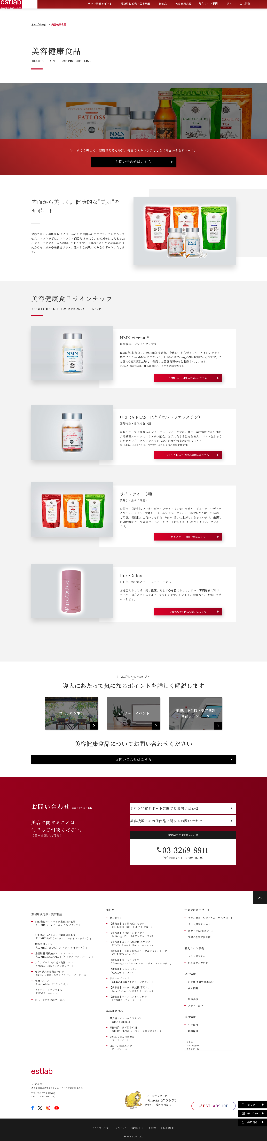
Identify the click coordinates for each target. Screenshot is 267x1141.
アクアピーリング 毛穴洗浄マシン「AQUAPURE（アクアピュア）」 (54, 995)
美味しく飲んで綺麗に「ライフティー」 (122, 1069)
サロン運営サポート (199, 955)
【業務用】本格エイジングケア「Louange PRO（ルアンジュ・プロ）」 (133, 965)
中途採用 (193, 1056)
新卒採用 (193, 1062)
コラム (228, 12)
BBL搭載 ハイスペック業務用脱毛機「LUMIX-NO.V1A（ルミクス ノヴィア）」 (59, 954)
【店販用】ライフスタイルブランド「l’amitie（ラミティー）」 (129, 1029)
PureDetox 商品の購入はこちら (188, 625)
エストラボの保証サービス (50, 1031)
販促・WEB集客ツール (201, 962)
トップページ (38, 24)
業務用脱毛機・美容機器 (135, 12)
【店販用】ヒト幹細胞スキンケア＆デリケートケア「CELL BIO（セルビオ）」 (138, 984)
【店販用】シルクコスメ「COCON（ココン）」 (123, 1002)
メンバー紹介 (195, 1037)
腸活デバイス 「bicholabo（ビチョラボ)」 (52, 1013)
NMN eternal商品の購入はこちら (188, 386)
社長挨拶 (193, 1030)
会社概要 (193, 1019)
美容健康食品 (183, 12)
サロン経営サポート (100, 12)
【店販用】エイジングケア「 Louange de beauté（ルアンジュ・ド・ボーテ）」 (141, 993)
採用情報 (190, 1048)
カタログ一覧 (192, 1089)
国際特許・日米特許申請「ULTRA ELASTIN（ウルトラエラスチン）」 (136, 1060)
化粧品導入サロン (198, 994)
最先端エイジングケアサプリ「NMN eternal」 (126, 1051)
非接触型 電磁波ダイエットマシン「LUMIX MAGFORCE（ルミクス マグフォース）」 (64, 986)
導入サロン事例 (208, 12)
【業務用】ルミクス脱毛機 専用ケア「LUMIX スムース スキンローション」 (132, 975)
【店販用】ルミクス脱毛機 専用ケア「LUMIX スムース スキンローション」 (132, 1020)
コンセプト (116, 949)
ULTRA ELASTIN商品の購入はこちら (188, 465)
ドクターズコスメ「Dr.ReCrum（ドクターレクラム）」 (132, 1011)
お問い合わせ (192, 1081)
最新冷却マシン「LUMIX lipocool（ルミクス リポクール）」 (61, 977)
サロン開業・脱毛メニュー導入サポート (210, 949)
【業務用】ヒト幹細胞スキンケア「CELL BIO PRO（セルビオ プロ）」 (131, 956)
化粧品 (163, 12)
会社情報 (245, 12)
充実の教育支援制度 (199, 968)
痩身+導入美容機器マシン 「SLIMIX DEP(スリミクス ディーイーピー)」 (61, 1004)
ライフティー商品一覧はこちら (188, 550)
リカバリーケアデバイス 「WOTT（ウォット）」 (48, 1023)
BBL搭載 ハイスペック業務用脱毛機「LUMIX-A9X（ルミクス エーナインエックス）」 (63, 968)
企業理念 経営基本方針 (201, 1013)
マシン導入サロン (198, 987)
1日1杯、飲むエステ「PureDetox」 (121, 1078)
